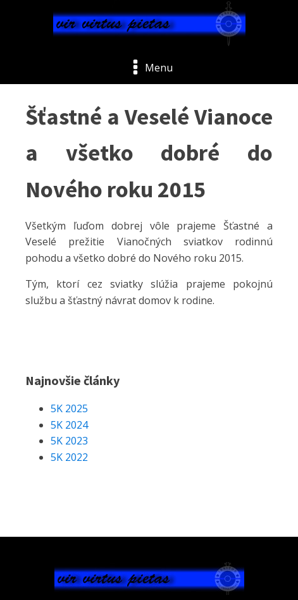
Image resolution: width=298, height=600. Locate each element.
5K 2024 (69, 425)
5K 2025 (69, 408)
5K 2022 (69, 457)
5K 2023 (69, 441)
